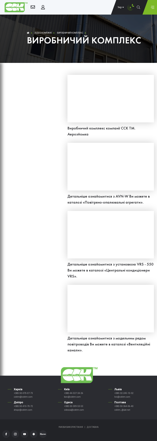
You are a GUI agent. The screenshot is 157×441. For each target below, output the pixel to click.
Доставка (93, 427)
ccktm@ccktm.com (23, 397)
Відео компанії (43, 33)
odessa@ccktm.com (74, 410)
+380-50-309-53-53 (73, 406)
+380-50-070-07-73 (23, 393)
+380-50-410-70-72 (23, 406)
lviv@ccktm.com (122, 397)
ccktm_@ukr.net (122, 410)
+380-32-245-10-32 (123, 393)
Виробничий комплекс (70, 33)
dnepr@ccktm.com (23, 410)
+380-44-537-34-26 (73, 393)
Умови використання (70, 427)
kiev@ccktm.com (72, 397)
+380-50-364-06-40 (123, 406)
